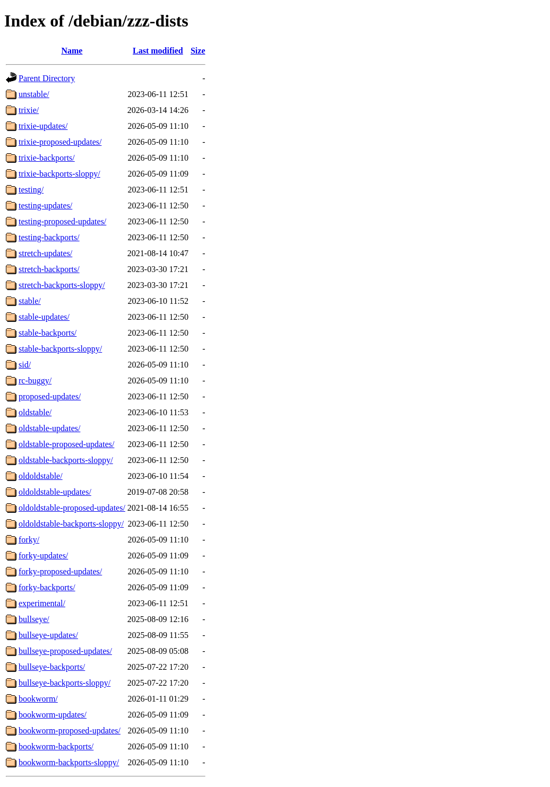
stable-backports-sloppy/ (60, 348)
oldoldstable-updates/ (55, 491)
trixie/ (29, 110)
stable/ (30, 300)
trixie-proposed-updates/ (60, 141)
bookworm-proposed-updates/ (70, 730)
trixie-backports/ (47, 157)
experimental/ (42, 603)
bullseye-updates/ (48, 635)
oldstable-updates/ (49, 428)
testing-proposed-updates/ (62, 221)
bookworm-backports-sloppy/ (69, 762)
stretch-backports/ (49, 269)
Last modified (158, 50)
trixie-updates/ (43, 125)
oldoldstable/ (41, 475)
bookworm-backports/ (56, 746)
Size (198, 50)
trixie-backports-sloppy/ (59, 173)
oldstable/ (35, 412)
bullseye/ (34, 619)
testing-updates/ (45, 205)
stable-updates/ (44, 316)
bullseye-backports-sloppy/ (64, 682)
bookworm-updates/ (53, 714)
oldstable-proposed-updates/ (66, 444)
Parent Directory (47, 78)
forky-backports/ (47, 587)
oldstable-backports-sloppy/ (66, 460)
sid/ (25, 364)
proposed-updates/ (50, 396)
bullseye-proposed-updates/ (65, 650)
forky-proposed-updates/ (60, 571)
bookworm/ (38, 698)
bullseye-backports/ (52, 666)
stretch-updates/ (45, 253)
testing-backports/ (49, 237)
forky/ (29, 539)
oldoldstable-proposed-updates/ (72, 507)
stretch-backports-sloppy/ (62, 285)
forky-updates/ (43, 555)
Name (71, 50)
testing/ (31, 189)
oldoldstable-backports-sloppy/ (71, 523)
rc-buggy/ (35, 380)
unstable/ (34, 94)
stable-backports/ (47, 332)
